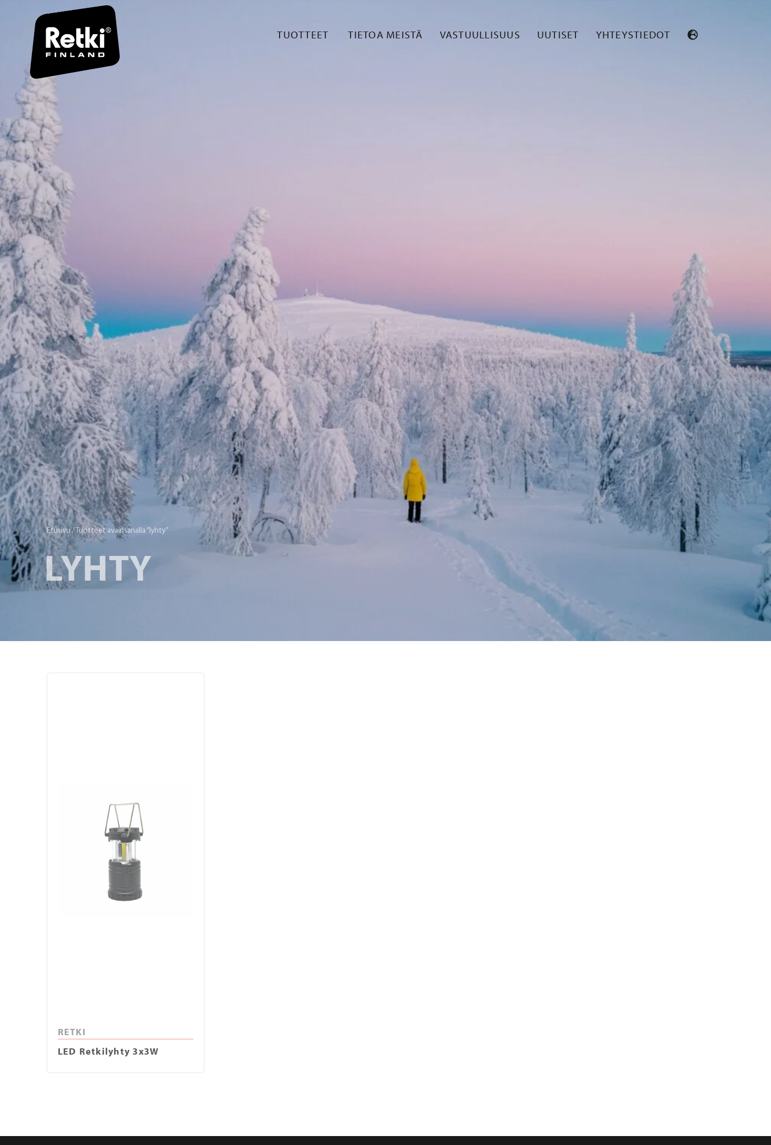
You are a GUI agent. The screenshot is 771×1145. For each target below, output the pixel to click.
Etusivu (58, 531)
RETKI (72, 1032)
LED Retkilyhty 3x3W (108, 1051)
